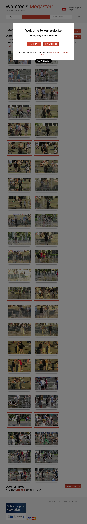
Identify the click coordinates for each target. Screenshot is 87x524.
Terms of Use (54, 52)
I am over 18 (34, 44)
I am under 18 (51, 44)
